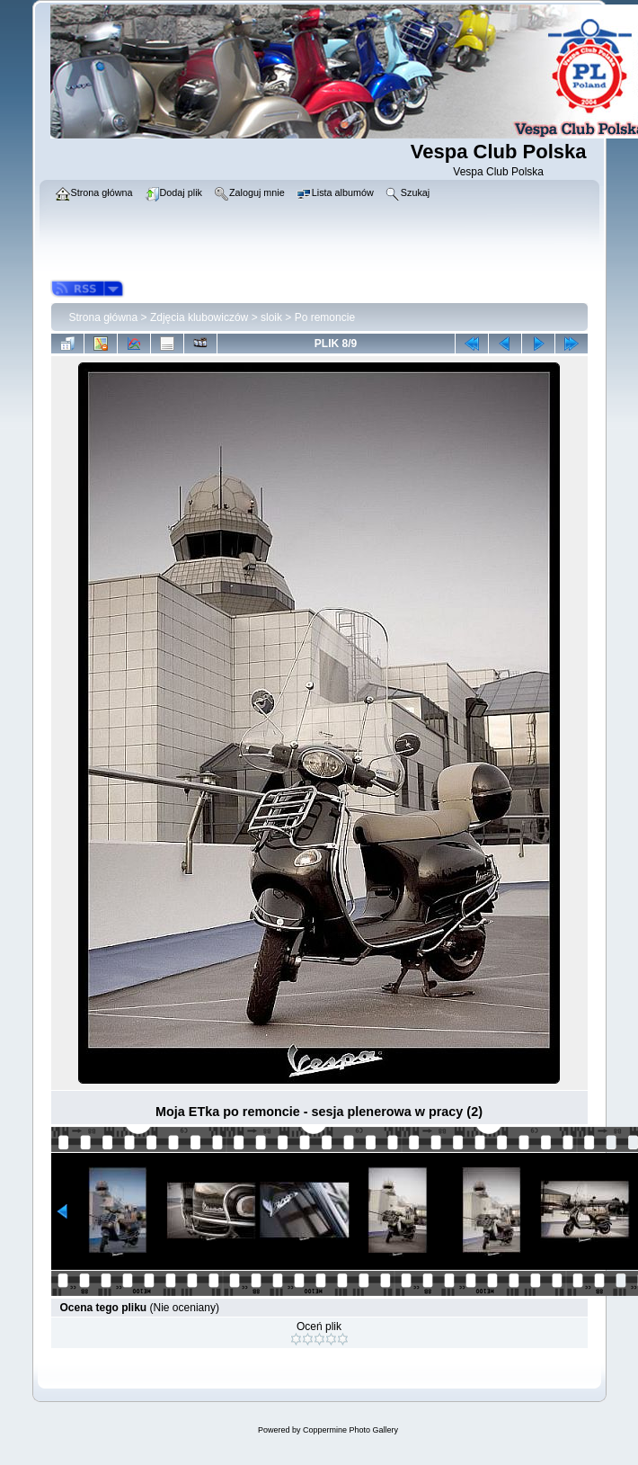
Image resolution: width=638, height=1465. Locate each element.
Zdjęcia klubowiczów (199, 317)
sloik (271, 317)
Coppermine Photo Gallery (350, 1429)
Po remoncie (325, 317)
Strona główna (103, 317)
